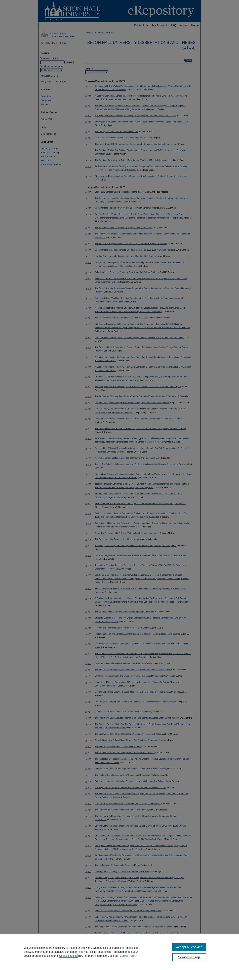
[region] (119, 951)
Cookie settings (68, 955)
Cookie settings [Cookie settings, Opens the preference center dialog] (189, 957)
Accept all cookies (189, 947)
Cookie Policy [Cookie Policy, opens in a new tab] (128, 955)
